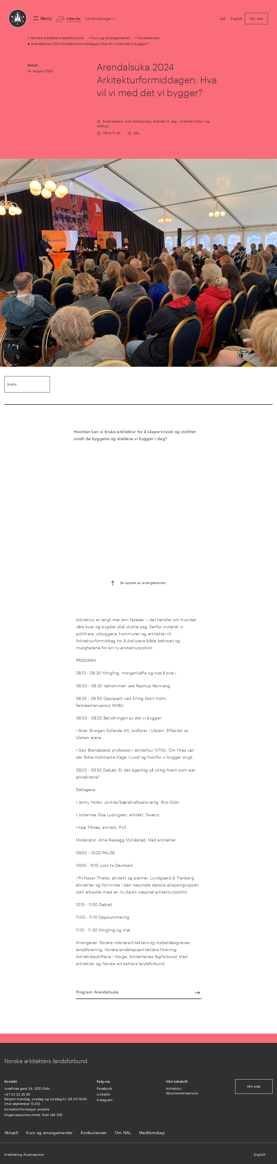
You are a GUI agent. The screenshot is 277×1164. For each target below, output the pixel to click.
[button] (101, 18)
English (260, 1154)
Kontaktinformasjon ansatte (26, 1109)
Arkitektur (174, 1088)
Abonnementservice (182, 1093)
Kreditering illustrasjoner (24, 1154)
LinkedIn (103, 1094)
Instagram (105, 1100)
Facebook (104, 1088)
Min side (253, 1086)
